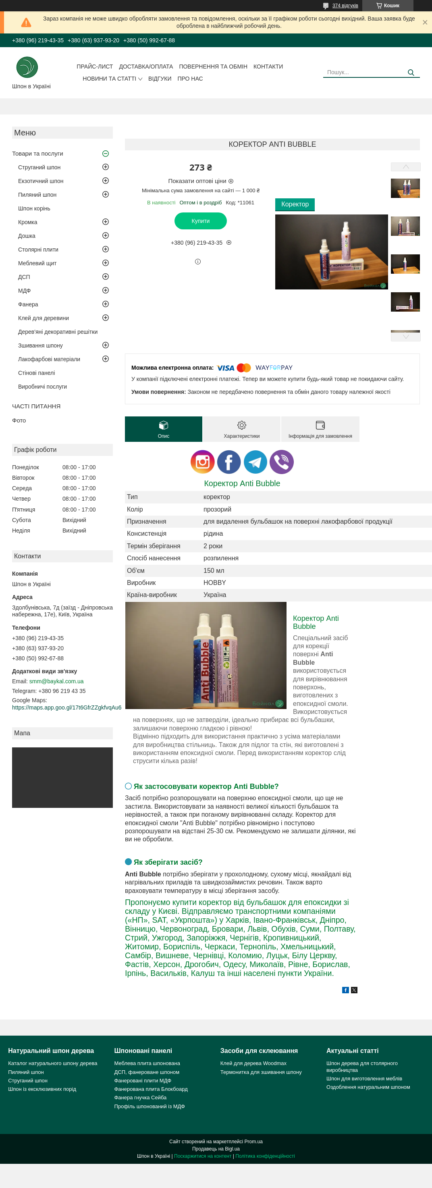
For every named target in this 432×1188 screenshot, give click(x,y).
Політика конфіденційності (265, 1156)
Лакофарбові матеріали (49, 359)
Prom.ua (254, 1141)
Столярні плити (38, 249)
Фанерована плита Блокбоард (150, 1089)
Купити (201, 221)
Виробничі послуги (42, 386)
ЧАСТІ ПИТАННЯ (36, 406)
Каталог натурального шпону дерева (52, 1063)
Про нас (190, 78)
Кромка (27, 222)
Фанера (28, 304)
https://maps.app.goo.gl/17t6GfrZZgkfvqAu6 (67, 707)
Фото (19, 420)
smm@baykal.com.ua (56, 681)
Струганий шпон (39, 167)
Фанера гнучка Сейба (140, 1097)
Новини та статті (109, 78)
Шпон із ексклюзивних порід (42, 1089)
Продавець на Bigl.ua (216, 1149)
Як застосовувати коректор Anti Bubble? (206, 786)
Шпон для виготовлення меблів (364, 1079)
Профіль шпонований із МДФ (149, 1106)
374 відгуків (345, 5)
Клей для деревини (43, 318)
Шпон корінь (34, 208)
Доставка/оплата (146, 66)
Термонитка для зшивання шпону (261, 1072)
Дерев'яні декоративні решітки (58, 332)
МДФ (24, 290)
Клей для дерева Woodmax (253, 1063)
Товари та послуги (37, 153)
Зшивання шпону (40, 345)
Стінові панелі (36, 373)
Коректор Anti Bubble (242, 483)
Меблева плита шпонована (147, 1063)
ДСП (24, 277)
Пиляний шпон (37, 194)
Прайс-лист (95, 66)
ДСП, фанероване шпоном (146, 1072)
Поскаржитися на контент (202, 1156)
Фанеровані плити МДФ (142, 1081)
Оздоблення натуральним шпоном (368, 1087)
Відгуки (159, 78)
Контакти (268, 66)
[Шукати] (411, 73)
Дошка (26, 236)
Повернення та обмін (213, 66)
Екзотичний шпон (40, 181)
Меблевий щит (37, 263)
